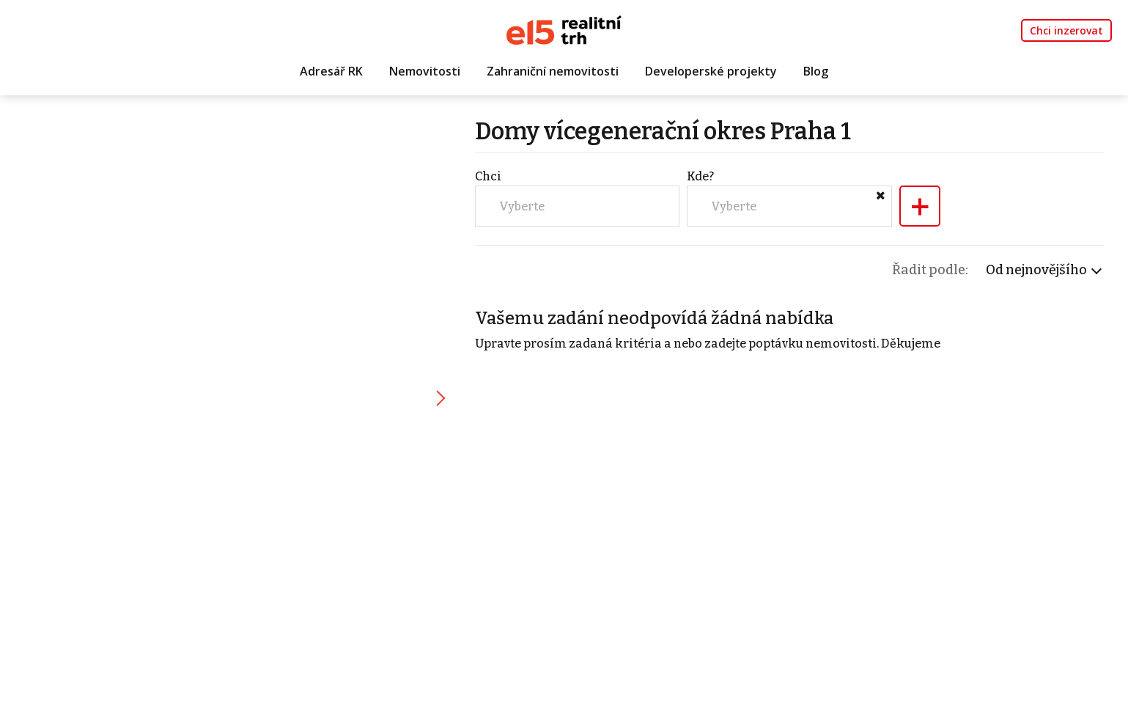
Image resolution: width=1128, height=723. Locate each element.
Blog (815, 71)
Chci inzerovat (1066, 30)
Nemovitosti (424, 71)
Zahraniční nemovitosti (553, 71)
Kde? (700, 176)
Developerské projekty (711, 71)
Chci (488, 176)
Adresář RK (331, 71)
